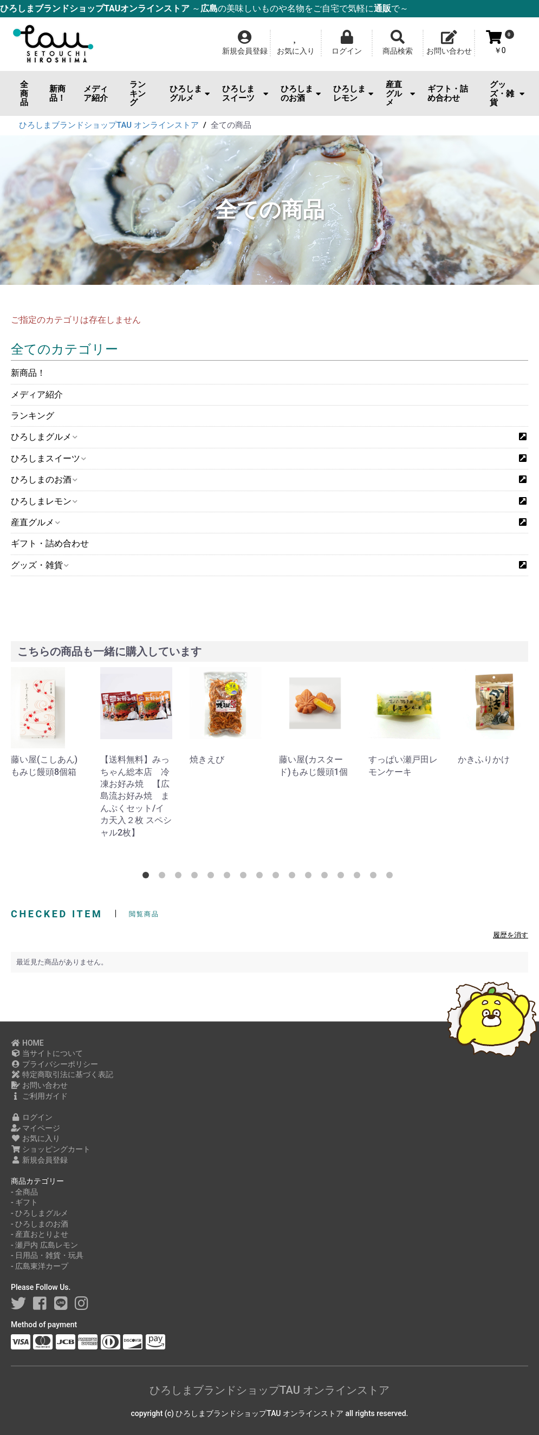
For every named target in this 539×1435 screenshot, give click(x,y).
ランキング (137, 93)
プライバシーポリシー (54, 1064)
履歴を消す (510, 935)
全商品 (24, 93)
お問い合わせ (39, 1085)
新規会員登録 (39, 1160)
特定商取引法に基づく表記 (62, 1074)
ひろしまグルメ (190, 93)
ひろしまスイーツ (245, 93)
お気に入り (35, 1138)
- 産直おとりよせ (39, 1234)
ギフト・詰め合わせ (447, 93)
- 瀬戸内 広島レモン (44, 1245)
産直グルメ (400, 93)
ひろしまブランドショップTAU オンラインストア (269, 1390)
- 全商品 (24, 1192)
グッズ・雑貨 (507, 93)
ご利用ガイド (39, 1096)
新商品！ (57, 93)
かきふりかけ (484, 759)
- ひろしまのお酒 (39, 1223)
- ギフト (24, 1202)
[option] (47, 722)
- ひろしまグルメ (39, 1213)
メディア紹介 (95, 93)
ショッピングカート (50, 1149)
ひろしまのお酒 (301, 93)
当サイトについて (47, 1053)
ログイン (32, 1117)
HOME (27, 1043)
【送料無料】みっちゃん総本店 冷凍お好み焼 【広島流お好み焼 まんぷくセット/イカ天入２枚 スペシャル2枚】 (136, 795)
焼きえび (207, 759)
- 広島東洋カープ (39, 1266)
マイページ (35, 1128)
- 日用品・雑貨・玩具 (47, 1255)
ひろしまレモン (353, 93)
